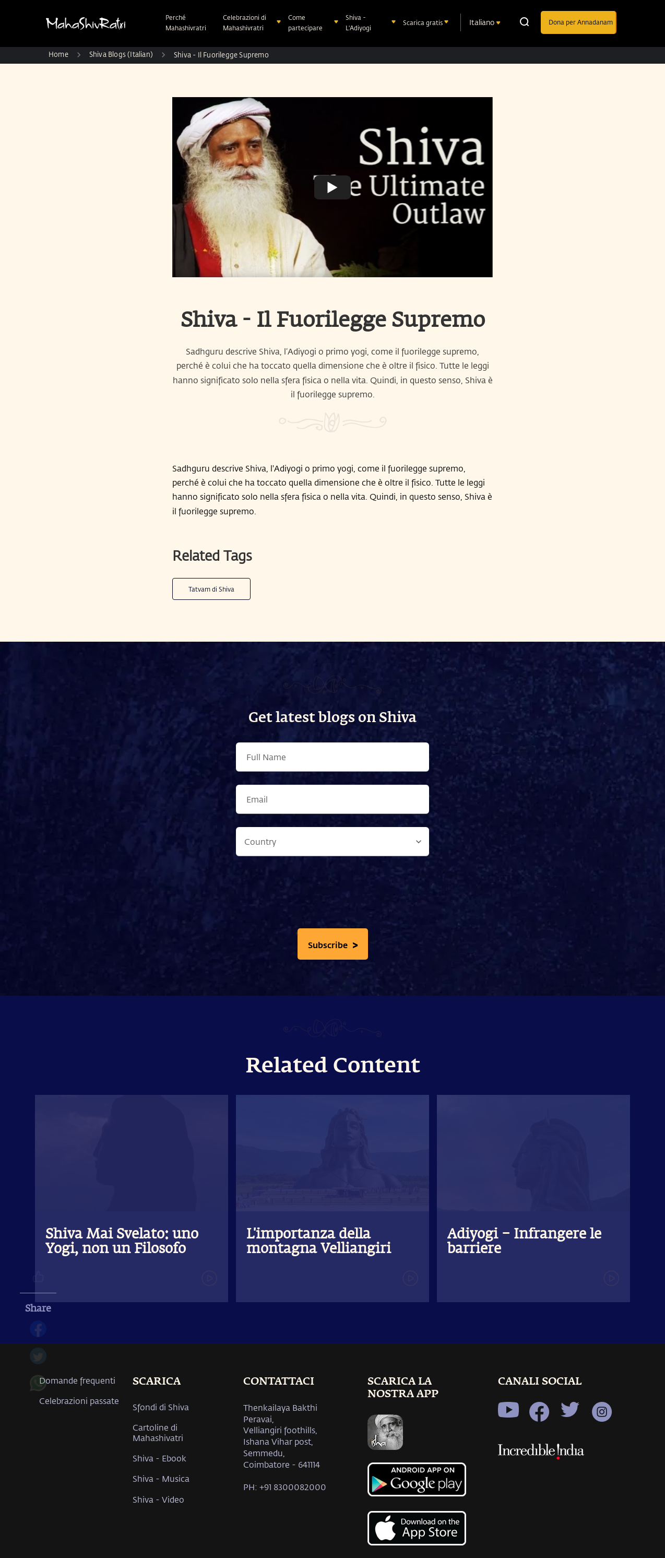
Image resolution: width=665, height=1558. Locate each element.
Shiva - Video (158, 1499)
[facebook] (38, 1334)
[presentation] (332, 895)
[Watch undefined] (332, 187)
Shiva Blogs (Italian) (121, 54)
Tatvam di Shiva (211, 589)
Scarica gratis (424, 22)
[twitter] (38, 1361)
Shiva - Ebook (159, 1458)
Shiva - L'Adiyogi (359, 22)
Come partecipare (306, 22)
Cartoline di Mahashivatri (158, 1432)
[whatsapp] (38, 1388)
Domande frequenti (77, 1380)
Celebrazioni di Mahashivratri (244, 22)
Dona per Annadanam (581, 22)
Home (58, 54)
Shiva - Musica (161, 1478)
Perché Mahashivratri (186, 22)
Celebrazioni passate (79, 1400)
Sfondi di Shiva (161, 1406)
